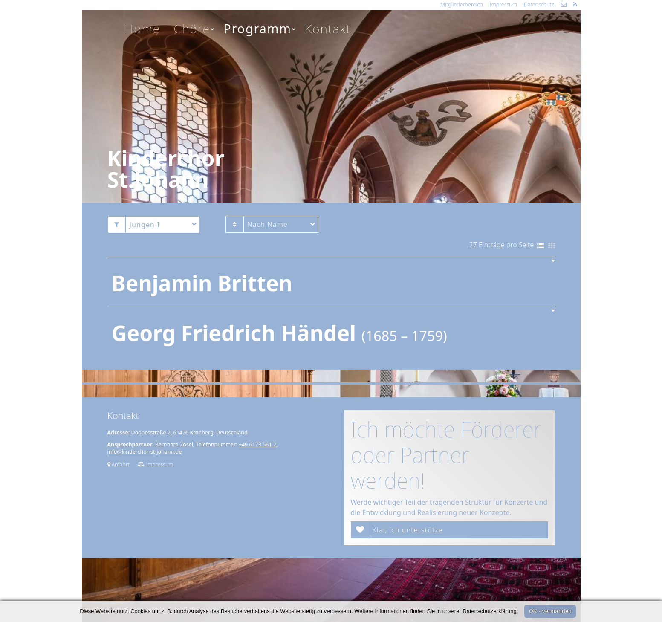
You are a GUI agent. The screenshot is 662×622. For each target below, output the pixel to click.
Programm (260, 28)
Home (142, 28)
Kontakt (328, 28)
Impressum (503, 4)
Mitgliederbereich (461, 4)
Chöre (195, 28)
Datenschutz (539, 4)
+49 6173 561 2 (257, 444)
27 (473, 244)
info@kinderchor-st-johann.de (144, 451)
